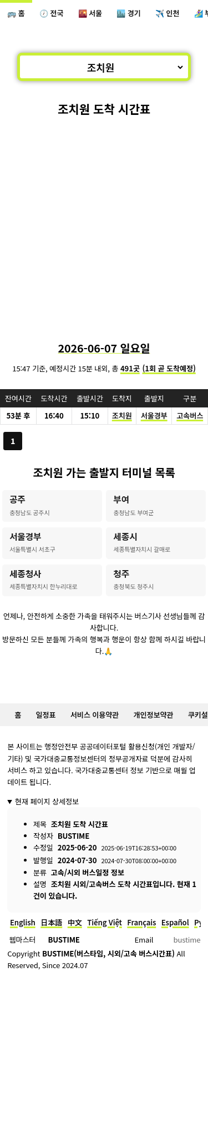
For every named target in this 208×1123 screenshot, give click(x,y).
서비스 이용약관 (94, 714)
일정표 (46, 714)
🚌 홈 (15, 13)
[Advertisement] (104, 228)
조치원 (122, 415)
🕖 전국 (51, 13)
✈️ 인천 (167, 13)
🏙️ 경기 (128, 13)
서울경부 (154, 415)
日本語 (51, 922)
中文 (75, 922)
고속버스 (189, 415)
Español (175, 922)
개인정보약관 (154, 714)
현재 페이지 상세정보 (47, 801)
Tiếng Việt (104, 922)
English (22, 922)
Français (141, 922)
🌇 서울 (90, 13)
